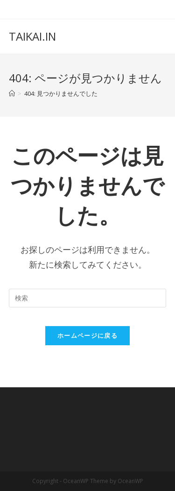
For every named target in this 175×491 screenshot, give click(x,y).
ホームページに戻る (87, 335)
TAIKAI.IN (32, 36)
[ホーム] (12, 93)
